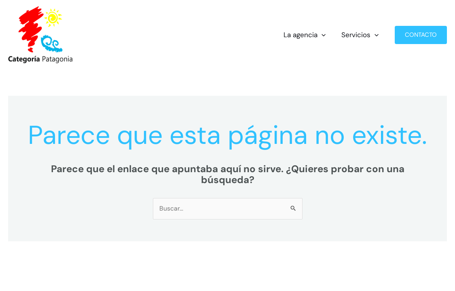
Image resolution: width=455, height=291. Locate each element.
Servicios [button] (361, 35)
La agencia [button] (308, 35)
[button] (325, 35)
